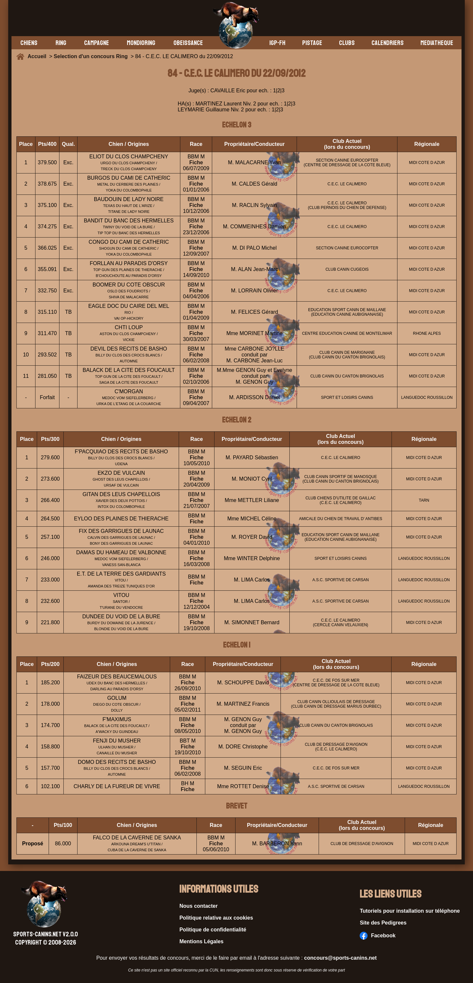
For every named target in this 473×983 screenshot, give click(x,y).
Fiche (196, 162)
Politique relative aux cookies (216, 918)
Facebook (377, 936)
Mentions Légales (201, 941)
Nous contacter (198, 906)
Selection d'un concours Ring (91, 56)
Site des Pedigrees (383, 923)
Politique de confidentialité (212, 929)
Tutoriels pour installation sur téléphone (410, 911)
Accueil (38, 56)
